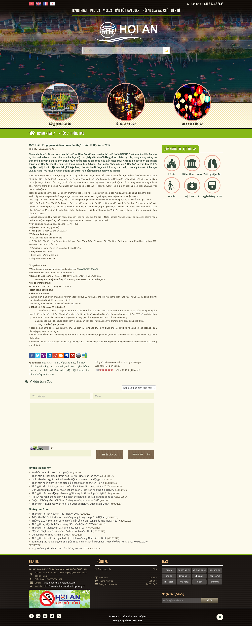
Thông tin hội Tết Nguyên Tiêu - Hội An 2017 (55, 514)
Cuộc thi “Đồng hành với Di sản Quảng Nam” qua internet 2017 (65, 500)
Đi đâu (172, 196)
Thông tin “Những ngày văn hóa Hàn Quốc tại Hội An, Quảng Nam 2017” (70, 503)
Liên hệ (175, 10)
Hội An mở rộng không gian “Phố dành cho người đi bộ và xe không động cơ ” (73, 496)
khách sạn (168, 582)
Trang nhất (79, 10)
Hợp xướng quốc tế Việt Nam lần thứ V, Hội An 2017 (60, 548)
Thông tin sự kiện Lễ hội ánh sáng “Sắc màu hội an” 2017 (62, 524)
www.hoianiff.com (88, 269)
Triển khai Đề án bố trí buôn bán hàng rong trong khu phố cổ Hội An (68, 517)
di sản (199, 582)
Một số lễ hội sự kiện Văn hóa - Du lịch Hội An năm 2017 (62, 531)
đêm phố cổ (184, 576)
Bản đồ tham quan (127, 10)
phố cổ (169, 576)
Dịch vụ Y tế (192, 196)
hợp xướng (215, 576)
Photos (95, 10)
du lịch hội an (184, 570)
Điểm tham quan (192, 174)
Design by (127, 620)
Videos (107, 10)
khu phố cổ (215, 570)
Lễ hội (171, 174)
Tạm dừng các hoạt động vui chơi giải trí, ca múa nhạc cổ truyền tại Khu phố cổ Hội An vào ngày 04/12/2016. (90, 541)
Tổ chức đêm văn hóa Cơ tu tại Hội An (52, 472)
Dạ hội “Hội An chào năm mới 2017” (51, 535)
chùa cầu (199, 576)
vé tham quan (199, 570)
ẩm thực (214, 582)
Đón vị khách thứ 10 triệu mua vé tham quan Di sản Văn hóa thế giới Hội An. (73, 490)
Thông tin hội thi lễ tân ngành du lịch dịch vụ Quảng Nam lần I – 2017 (69, 538)
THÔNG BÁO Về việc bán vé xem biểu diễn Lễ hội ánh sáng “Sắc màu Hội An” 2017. (76, 521)
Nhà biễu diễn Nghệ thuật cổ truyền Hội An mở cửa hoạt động (65, 479)
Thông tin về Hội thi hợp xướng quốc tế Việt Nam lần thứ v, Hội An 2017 (70, 486)
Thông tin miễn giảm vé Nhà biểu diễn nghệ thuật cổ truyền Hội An (68, 483)
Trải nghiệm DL (212, 174)
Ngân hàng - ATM (212, 196)
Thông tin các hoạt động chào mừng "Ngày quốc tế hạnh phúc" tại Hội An (71, 493)
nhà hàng (184, 582)
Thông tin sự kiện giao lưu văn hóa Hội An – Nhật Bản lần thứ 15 (66, 476)
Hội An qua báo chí (155, 10)
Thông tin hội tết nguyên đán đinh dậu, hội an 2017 (59, 528)
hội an (169, 570)
